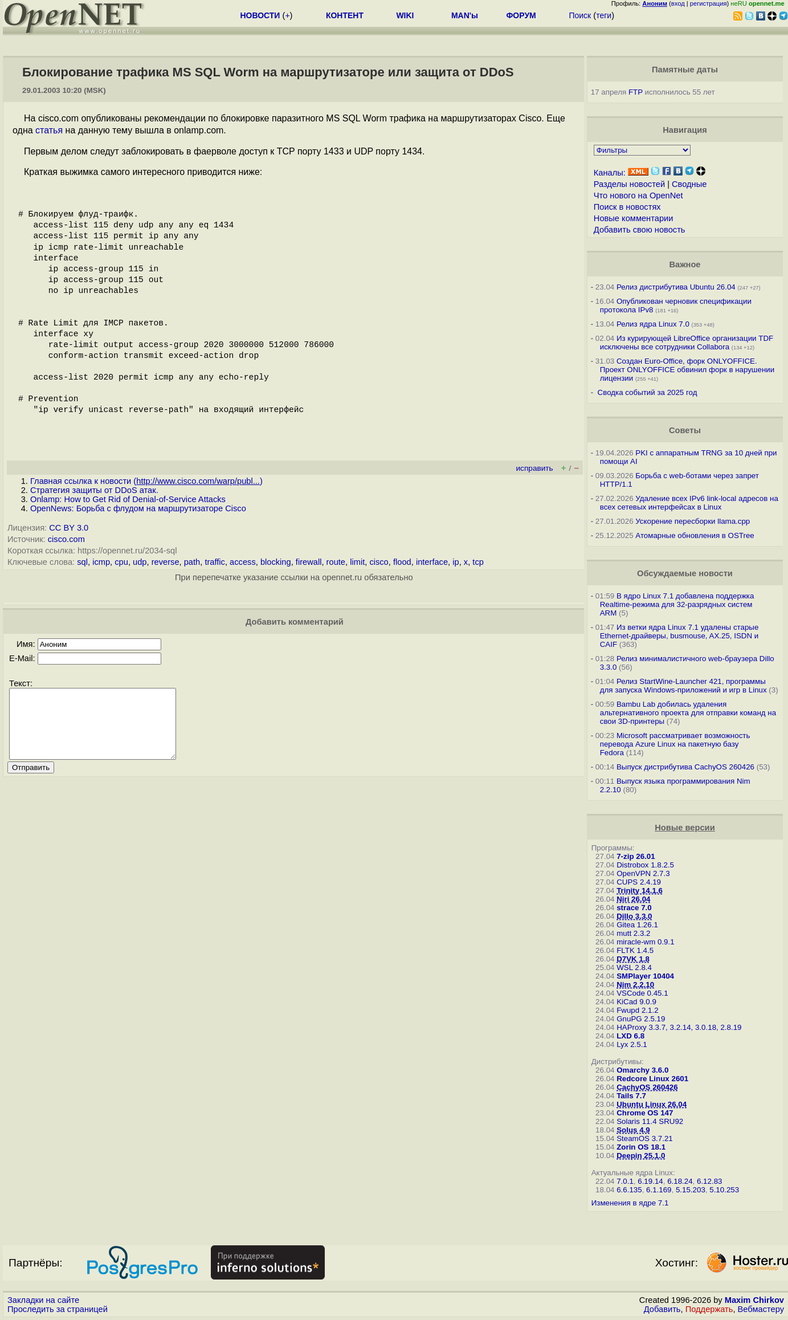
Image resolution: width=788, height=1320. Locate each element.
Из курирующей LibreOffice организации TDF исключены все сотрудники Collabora (686, 342)
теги (603, 15)
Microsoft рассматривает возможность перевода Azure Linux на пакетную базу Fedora (675, 744)
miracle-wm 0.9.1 (645, 942)
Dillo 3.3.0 (634, 916)
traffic (215, 562)
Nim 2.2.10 (635, 984)
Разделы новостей (629, 184)
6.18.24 (679, 1181)
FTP (635, 92)
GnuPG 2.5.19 (640, 1019)
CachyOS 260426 (646, 1087)
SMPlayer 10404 (645, 976)
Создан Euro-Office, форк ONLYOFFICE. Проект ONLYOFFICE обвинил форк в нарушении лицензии (687, 369)
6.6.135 (629, 1189)
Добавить (662, 1309)
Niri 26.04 (633, 899)
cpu (121, 562)
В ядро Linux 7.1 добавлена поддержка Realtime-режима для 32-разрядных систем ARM (677, 604)
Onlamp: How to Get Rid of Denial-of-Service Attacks (128, 499)
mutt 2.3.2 (633, 933)
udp (139, 562)
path (192, 562)
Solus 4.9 (633, 1130)
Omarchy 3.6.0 (642, 1070)
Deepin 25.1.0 (640, 1155)
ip (455, 562)
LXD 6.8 (630, 1036)
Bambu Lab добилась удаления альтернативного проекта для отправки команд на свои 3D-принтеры (688, 713)
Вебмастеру (761, 1309)
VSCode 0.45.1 (642, 993)
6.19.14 (650, 1181)
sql (82, 562)
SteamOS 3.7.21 (644, 1138)
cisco (378, 562)
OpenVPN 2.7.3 (642, 873)
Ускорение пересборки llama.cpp (692, 521)
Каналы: (610, 172)
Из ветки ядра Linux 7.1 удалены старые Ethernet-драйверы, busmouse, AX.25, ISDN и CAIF (679, 636)
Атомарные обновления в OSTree (694, 535)
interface (432, 562)
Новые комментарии (633, 218)
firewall (309, 562)
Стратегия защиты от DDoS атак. (94, 490)
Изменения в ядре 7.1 (630, 1203)
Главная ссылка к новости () (146, 481)
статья (49, 130)
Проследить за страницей (57, 1309)
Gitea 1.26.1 (637, 924)
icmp (101, 562)
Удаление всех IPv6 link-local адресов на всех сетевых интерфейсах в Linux (689, 502)
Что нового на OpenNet (638, 195)
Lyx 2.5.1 (631, 1044)
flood (402, 562)
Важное (684, 264)
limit (357, 562)
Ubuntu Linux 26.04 (651, 1104)
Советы (685, 430)
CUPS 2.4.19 (638, 882)
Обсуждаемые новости (685, 573)
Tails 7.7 (631, 1095)
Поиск (580, 15)
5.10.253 (724, 1189)
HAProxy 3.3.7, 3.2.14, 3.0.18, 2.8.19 (678, 1027)
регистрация (708, 3)
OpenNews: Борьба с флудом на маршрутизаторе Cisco (138, 508)
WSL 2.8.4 (634, 967)
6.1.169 (658, 1189)
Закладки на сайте (43, 1300)
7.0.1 (625, 1181)
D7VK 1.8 (633, 959)
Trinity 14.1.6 (639, 890)
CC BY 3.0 (68, 527)
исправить (534, 468)
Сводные (689, 184)
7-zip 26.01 (635, 856)
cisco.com (66, 539)
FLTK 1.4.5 (635, 950)
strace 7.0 (634, 907)
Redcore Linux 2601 (652, 1078)
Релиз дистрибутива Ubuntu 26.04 (676, 287)
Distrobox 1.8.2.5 (645, 865)
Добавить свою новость (639, 229)
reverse (165, 562)
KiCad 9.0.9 (636, 1001)
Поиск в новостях (627, 206)
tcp (478, 562)
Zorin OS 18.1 (640, 1147)
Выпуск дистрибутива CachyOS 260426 (685, 767)
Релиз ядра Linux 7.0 (652, 324)
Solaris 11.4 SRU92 (649, 1121)
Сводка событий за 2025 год (647, 392)
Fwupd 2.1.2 (637, 1010)
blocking (275, 562)
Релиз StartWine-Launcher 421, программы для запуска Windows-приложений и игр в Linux (683, 685)
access (243, 562)
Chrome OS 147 (644, 1113)
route (335, 562)
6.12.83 (709, 1181)
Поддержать (709, 1309)
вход (678, 3)
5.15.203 (690, 1189)
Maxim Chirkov (754, 1300)
